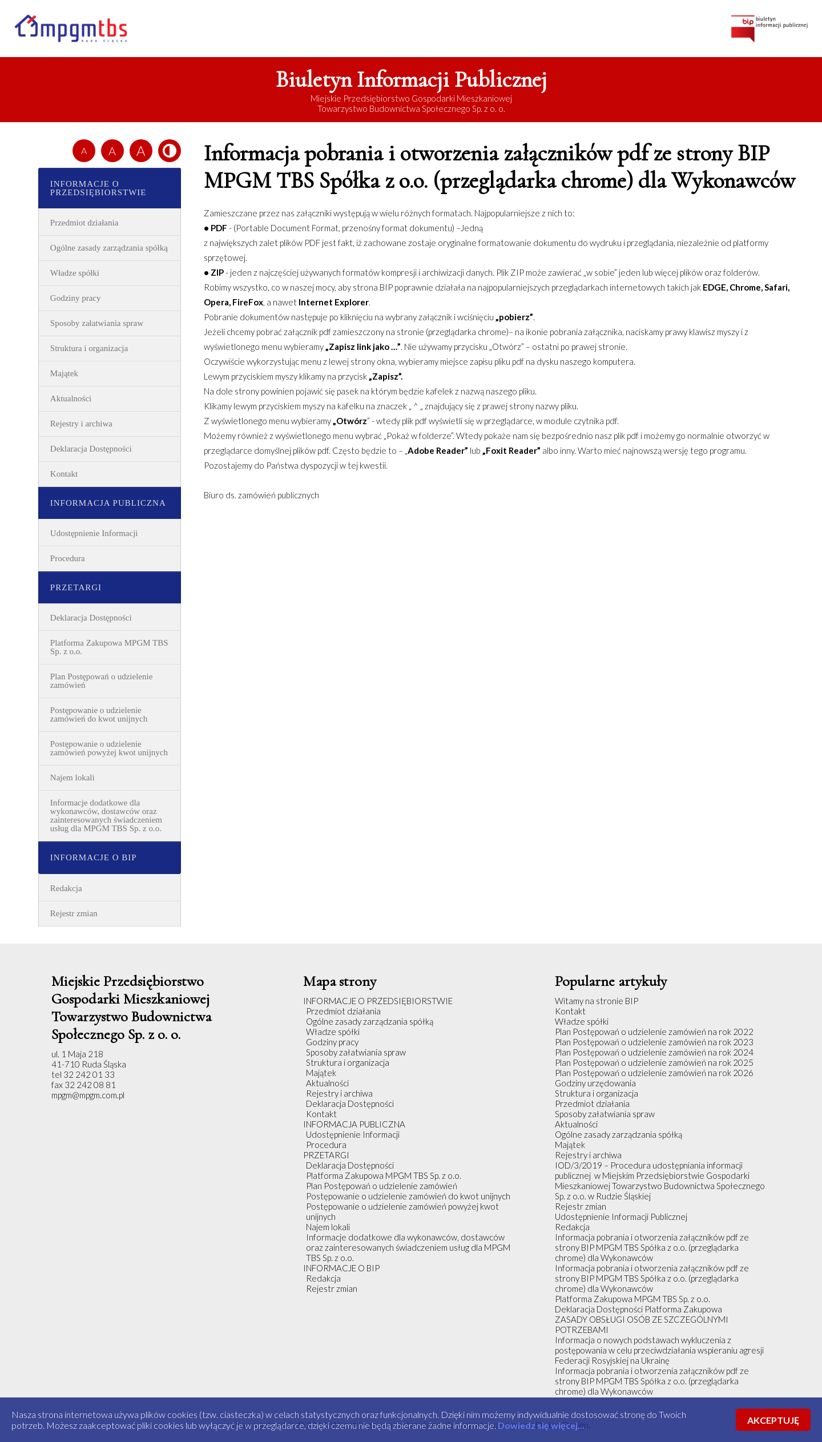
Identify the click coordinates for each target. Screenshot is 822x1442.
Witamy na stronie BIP (596, 1001)
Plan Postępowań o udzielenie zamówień (101, 681)
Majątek (64, 373)
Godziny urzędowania (595, 1083)
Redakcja (66, 888)
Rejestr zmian (74, 913)
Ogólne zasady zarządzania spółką (109, 247)
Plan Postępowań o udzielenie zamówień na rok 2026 (654, 1073)
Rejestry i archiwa (81, 423)
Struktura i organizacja (89, 348)
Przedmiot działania (84, 222)
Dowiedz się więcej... (541, 1425)
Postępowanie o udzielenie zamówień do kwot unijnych (98, 714)
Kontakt (64, 473)
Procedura (67, 558)
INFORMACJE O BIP (93, 857)
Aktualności (71, 398)
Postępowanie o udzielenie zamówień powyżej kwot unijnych (109, 748)
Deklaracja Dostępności (91, 448)
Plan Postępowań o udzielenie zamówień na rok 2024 (654, 1052)
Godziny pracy (75, 298)
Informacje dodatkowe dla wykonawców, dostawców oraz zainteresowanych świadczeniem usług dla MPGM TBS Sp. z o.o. (106, 815)
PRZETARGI (76, 587)
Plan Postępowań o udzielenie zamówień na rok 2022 (654, 1031)
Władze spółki (74, 272)
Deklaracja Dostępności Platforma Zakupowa (638, 1309)
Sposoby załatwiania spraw (96, 323)
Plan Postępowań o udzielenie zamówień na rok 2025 (654, 1062)
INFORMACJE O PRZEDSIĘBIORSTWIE (98, 188)
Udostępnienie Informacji (94, 533)
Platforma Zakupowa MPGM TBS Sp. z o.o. (109, 647)
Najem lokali (72, 777)
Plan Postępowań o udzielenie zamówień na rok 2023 (654, 1042)
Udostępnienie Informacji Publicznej (621, 1216)
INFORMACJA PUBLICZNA (108, 502)
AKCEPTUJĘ (773, 1420)
